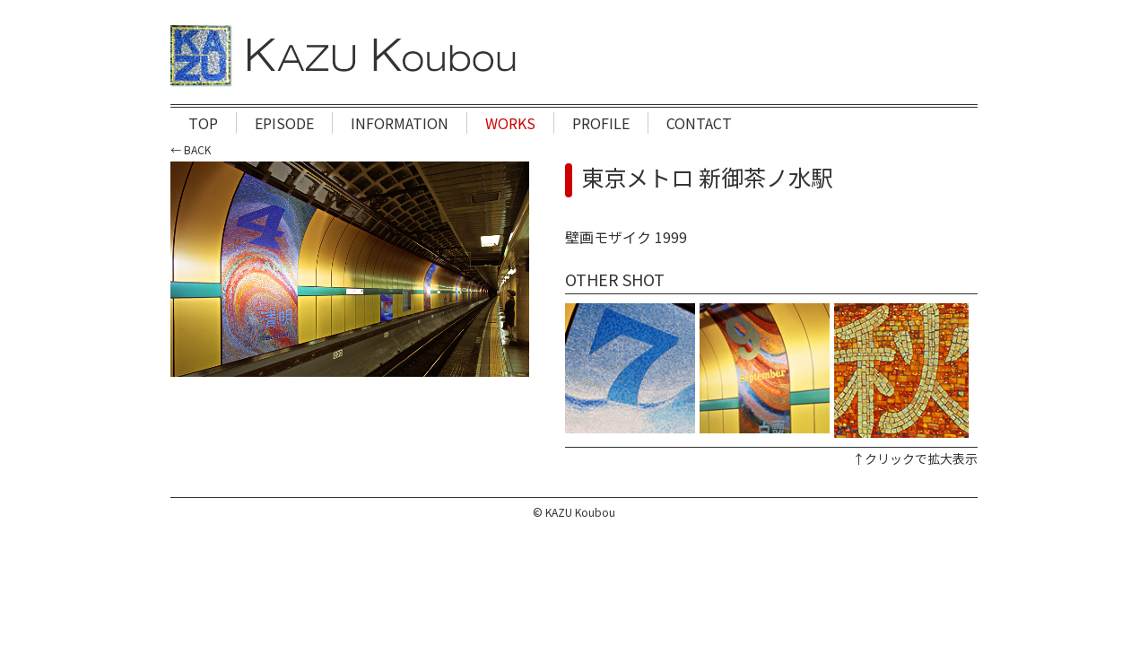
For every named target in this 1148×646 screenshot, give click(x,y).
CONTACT (699, 123)
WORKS (510, 123)
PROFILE (601, 123)
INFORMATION (399, 123)
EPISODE (284, 123)
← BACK (190, 149)
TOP (203, 123)
